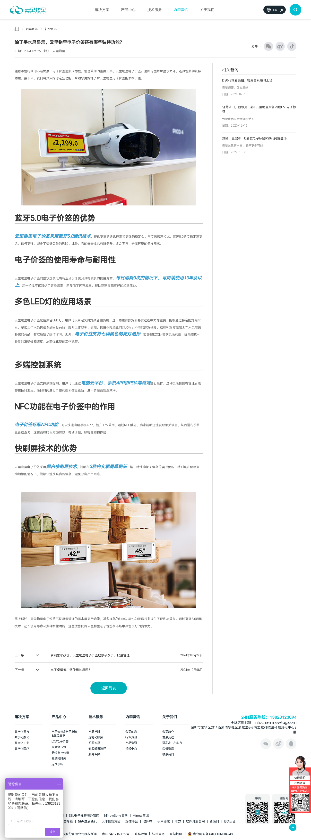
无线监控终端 (60, 753)
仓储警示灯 (59, 747)
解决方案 (102, 9)
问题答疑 (94, 743)
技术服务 (154, 9)
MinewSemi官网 (116, 815)
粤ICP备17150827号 (116, 834)
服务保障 (94, 754)
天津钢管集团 (111, 821)
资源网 (214, 821)
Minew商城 (141, 815)
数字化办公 (22, 737)
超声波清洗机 (87, 821)
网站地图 (176, 834)
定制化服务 (95, 737)
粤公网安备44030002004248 (210, 834)
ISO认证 (229, 821)
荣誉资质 (168, 748)
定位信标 (57, 764)
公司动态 (131, 732)
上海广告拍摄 (63, 821)
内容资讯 (180, 9)
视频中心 (131, 748)
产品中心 (128, 9)
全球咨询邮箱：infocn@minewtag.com (263, 723)
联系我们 (168, 754)
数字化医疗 (22, 748)
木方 (178, 821)
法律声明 (158, 834)
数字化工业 (22, 743)
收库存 (147, 821)
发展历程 (168, 737)
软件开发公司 (195, 821)
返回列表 (108, 687)
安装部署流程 (97, 748)
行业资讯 (51, 29)
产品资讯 (131, 743)
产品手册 (94, 732)
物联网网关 (59, 758)
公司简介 (168, 732)
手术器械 (163, 821)
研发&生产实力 (172, 743)
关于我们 (207, 9)
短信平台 (131, 821)
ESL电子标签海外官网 (84, 815)
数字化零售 (22, 732)
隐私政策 (141, 834)
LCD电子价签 (60, 741)
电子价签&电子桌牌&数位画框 (64, 734)
